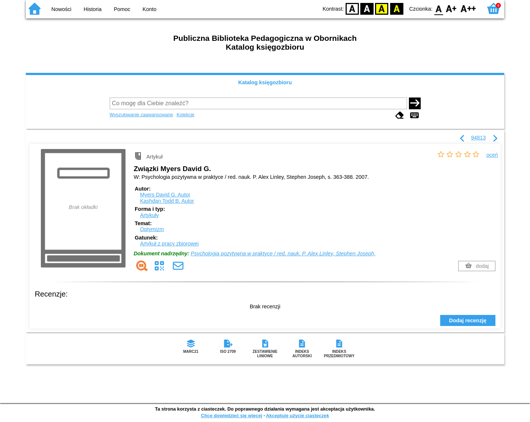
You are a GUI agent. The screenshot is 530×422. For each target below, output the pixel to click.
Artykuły (149, 215)
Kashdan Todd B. (167, 201)
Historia (93, 9)
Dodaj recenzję (468, 320)
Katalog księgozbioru (265, 82)
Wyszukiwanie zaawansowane (141, 114)
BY (396, 8)
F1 (451, 8)
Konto (149, 9)
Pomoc (122, 9)
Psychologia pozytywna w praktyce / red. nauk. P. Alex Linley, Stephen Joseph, (283, 253)
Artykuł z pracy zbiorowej (169, 244)
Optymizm (152, 229)
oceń (492, 155)
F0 (438, 8)
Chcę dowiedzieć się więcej (231, 415)
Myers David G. (165, 195)
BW (367, 8)
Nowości (61, 9)
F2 (468, 8)
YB (382, 8)
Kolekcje (185, 114)
